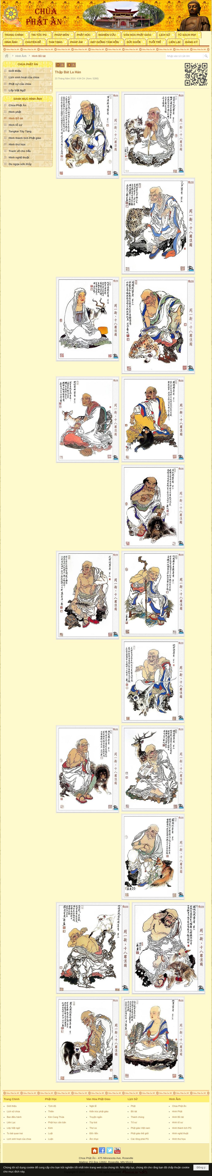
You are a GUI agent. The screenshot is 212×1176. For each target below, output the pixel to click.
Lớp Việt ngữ (13, 1128)
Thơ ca (93, 1128)
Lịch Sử (132, 1099)
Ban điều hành (14, 1117)
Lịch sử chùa (13, 1111)
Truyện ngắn (95, 1117)
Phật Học (51, 1099)
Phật (133, 1106)
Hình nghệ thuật (180, 1133)
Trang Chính (11, 1099)
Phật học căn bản (57, 1122)
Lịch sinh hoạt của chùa (19, 1139)
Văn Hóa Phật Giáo (98, 1099)
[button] (16, 34)
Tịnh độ (52, 1106)
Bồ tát (134, 1111)
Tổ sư (134, 1122)
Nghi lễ (92, 1106)
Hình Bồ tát (178, 1117)
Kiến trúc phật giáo (98, 1111)
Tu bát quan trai (15, 1133)
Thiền (51, 1111)
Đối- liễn (93, 1133)
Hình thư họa (179, 1139)
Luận (50, 1139)
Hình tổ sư (177, 1122)
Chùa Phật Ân (179, 1106)
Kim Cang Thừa (56, 1117)
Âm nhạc (93, 1139)
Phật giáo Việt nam (140, 1128)
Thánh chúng (137, 1117)
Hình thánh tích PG (182, 1128)
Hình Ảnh (175, 1099)
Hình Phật (177, 1111)
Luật (50, 1133)
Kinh (50, 1128)
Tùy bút (93, 1122)
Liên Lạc (11, 1122)
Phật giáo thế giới (140, 1133)
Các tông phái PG (140, 1139)
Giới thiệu (12, 1106)
